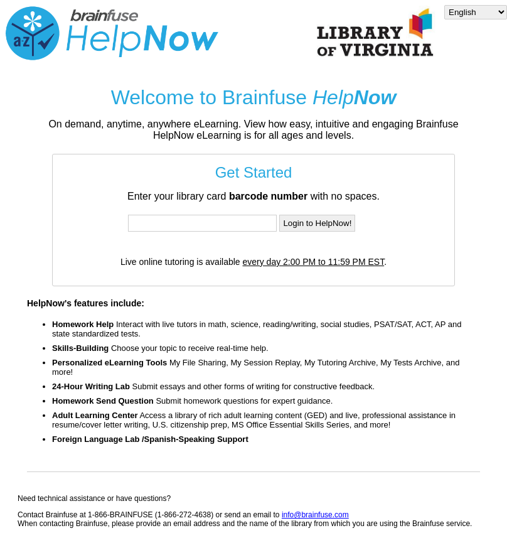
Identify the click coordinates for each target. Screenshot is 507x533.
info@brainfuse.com (315, 514)
